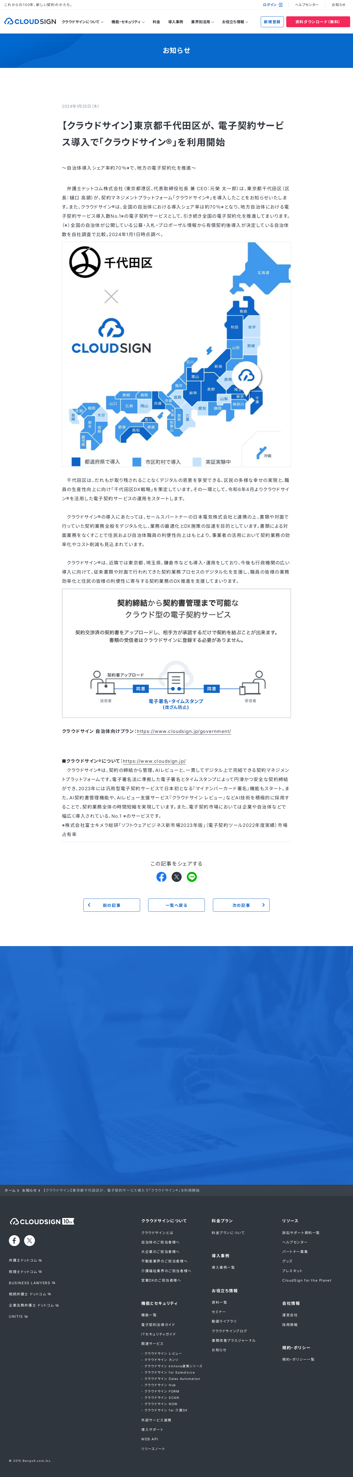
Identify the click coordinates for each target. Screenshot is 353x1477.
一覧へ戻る (177, 905)
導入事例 (175, 21)
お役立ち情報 (233, 21)
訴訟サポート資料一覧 (301, 1233)
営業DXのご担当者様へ (161, 1280)
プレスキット (292, 1271)
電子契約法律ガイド (158, 1325)
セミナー (219, 1312)
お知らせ (339, 5)
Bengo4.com (33, 1460)
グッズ (287, 1261)
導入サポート (152, 1429)
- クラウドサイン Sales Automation (171, 1379)
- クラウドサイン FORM (160, 1391)
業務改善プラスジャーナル (234, 1340)
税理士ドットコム (23, 1272)
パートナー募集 (295, 1252)
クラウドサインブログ (229, 1331)
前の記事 (112, 905)
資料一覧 (219, 1302)
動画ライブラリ (224, 1321)
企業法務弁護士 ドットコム (31, 1305)
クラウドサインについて (80, 21)
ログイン (272, 5)
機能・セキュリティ (125, 21)
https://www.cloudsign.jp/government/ (184, 731)
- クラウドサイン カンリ (160, 1360)
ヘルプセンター (307, 5)
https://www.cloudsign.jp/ (154, 761)
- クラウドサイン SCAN (160, 1398)
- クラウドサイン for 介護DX (164, 1410)
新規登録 (272, 21)
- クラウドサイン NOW (159, 1404)
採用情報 (290, 1325)
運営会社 (290, 1315)
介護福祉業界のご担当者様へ (166, 1271)
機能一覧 (149, 1315)
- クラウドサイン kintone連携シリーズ (172, 1366)
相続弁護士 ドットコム (27, 1294)
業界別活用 (200, 21)
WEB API (149, 1439)
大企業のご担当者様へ (160, 1252)
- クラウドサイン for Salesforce (168, 1372)
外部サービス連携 (156, 1420)
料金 (156, 21)
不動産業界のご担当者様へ (164, 1261)
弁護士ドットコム (23, 1260)
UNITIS (16, 1316)
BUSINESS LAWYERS (30, 1283)
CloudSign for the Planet (307, 1280)
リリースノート (153, 1449)
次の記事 (241, 905)
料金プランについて (228, 1233)
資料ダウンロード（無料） (318, 21)
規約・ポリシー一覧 (298, 1359)
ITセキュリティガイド (158, 1334)
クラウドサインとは (157, 1233)
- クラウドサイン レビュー (161, 1354)
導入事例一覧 (223, 1267)
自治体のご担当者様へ (160, 1242)
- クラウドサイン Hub (158, 1385)
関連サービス (152, 1343)
